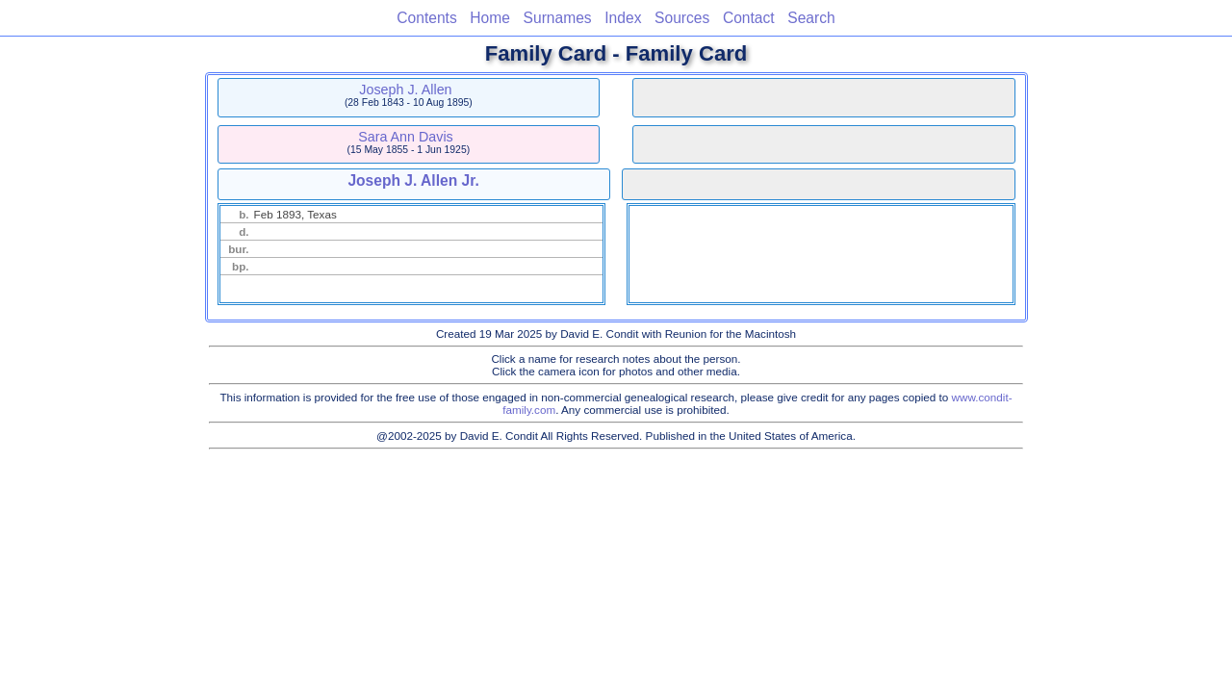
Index (622, 18)
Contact (749, 18)
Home (490, 18)
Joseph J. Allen (405, 89)
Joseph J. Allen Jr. (412, 180)
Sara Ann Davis (405, 136)
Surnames (558, 18)
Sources (681, 18)
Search (810, 18)
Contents (426, 18)
